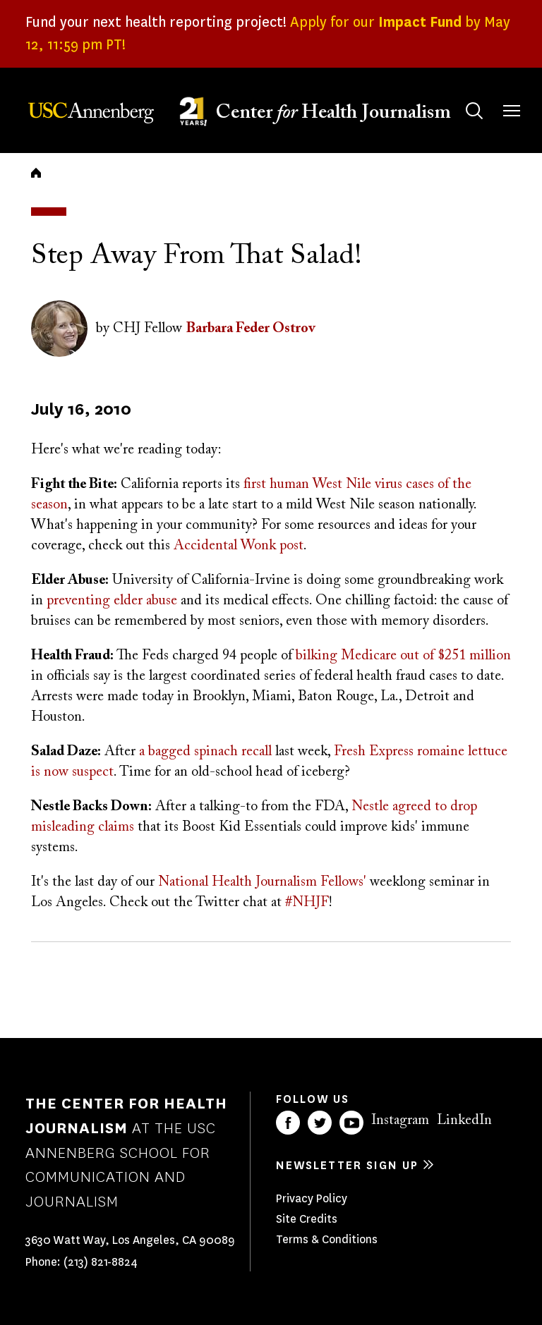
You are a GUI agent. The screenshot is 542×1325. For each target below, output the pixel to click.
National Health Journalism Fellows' (262, 882)
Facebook (288, 1123)
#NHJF (307, 903)
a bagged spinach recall (205, 752)
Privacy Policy (311, 1198)
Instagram (400, 1120)
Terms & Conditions (327, 1239)
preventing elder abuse (112, 601)
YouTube (351, 1123)
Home (36, 173)
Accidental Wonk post (238, 546)
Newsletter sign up (347, 1165)
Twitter (320, 1123)
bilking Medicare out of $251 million (403, 656)
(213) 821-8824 (101, 1261)
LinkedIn (464, 1120)
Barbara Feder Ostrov (250, 329)
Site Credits (306, 1218)
